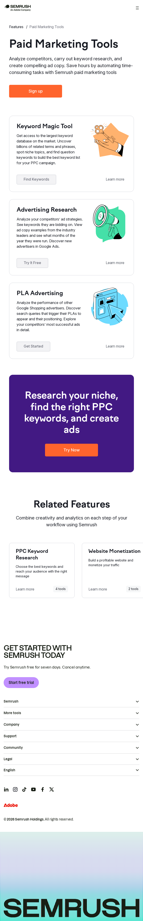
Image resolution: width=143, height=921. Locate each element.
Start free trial (21, 683)
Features (16, 26)
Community (13, 748)
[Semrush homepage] (17, 8)
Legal (8, 759)
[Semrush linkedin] (6, 789)
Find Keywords (36, 179)
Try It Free (32, 262)
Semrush (11, 701)
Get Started (33, 346)
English (9, 770)
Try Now (71, 450)
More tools (12, 713)
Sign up (36, 91)
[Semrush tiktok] (24, 789)
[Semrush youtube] (33, 789)
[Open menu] (137, 8)
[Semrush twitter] (51, 789)
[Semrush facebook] (42, 789)
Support (10, 736)
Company (11, 724)
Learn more (115, 179)
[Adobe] (11, 805)
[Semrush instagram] (15, 789)
